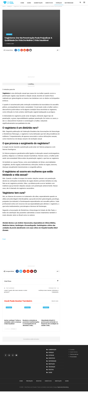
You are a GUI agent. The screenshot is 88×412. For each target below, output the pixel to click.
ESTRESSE (51, 376)
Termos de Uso (74, 375)
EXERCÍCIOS (49, 3)
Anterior (7, 349)
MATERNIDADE (69, 3)
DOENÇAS (59, 3)
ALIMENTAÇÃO (38, 3)
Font (4, 260)
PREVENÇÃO (52, 387)
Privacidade (73, 377)
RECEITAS (51, 390)
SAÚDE (29, 3)
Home (22, 3)
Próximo (13, 349)
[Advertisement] (31, 64)
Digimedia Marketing (62, 407)
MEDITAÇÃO (52, 384)
